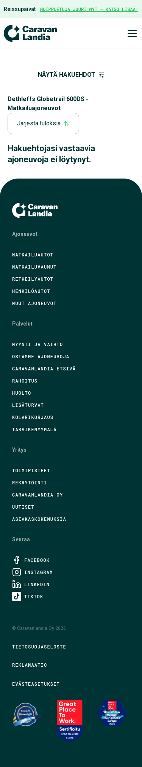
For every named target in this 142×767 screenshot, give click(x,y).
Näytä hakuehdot (71, 74)
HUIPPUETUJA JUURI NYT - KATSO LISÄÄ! (89, 9)
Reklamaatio (29, 665)
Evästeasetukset (36, 684)
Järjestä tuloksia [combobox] (43, 123)
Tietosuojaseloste (39, 647)
